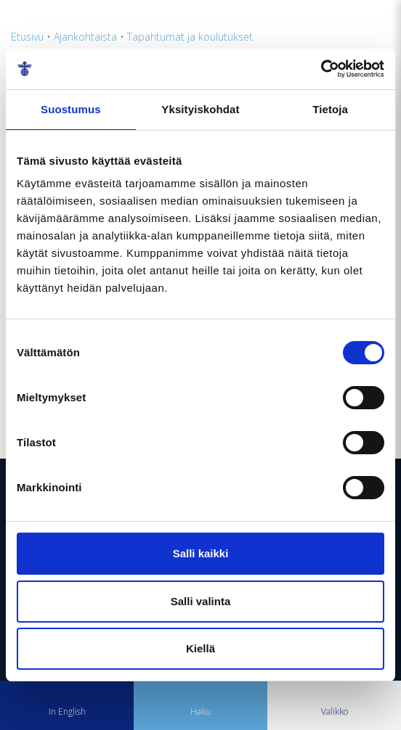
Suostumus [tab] (71, 109)
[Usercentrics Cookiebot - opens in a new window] (320, 69)
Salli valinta (201, 601)
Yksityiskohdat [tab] (200, 109)
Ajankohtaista (85, 37)
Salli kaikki (201, 553)
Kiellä (200, 648)
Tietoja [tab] (330, 109)
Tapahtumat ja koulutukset (190, 37)
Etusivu (27, 37)
